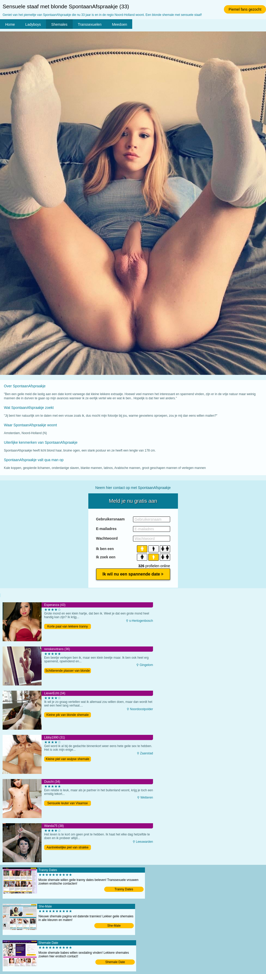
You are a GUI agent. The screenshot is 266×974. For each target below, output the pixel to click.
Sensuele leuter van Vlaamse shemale (67, 803)
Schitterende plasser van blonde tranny (67, 671)
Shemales (59, 24)
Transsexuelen (90, 24)
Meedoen (119, 24)
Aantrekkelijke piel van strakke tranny (67, 848)
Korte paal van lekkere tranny (67, 626)
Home (10, 24)
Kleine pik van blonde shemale (67, 715)
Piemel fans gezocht (245, 9)
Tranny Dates (124, 889)
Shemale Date (115, 962)
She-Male (114, 925)
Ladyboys (33, 24)
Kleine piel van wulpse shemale (67, 759)
